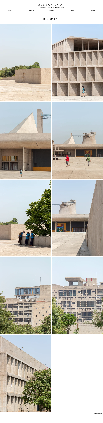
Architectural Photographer (55, 7)
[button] (31, 10)
